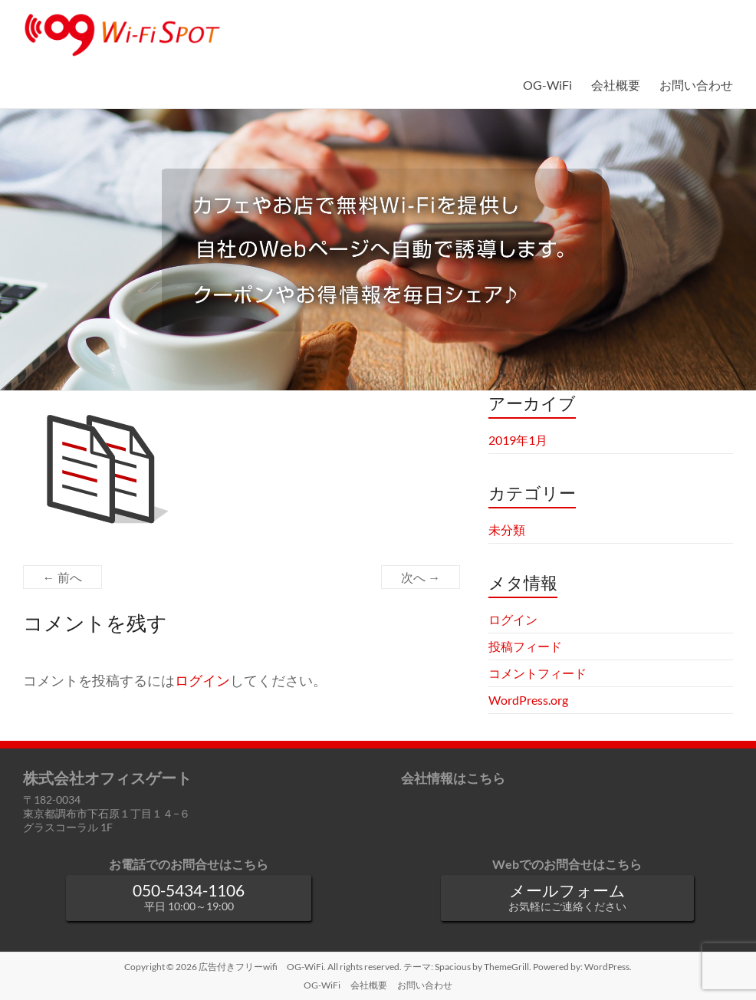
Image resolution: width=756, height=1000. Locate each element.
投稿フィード (525, 646)
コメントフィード (537, 673)
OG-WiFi (547, 84)
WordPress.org (528, 699)
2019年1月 (517, 440)
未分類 (506, 529)
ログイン (202, 681)
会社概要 (615, 84)
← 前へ (62, 577)
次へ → (420, 577)
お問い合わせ (696, 84)
